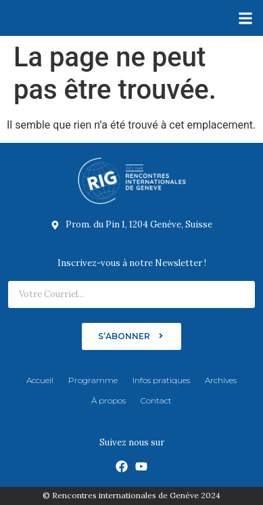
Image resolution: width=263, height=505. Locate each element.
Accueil (39, 380)
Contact (156, 400)
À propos (108, 400)
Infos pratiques (161, 380)
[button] (245, 18)
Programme (93, 380)
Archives (221, 380)
